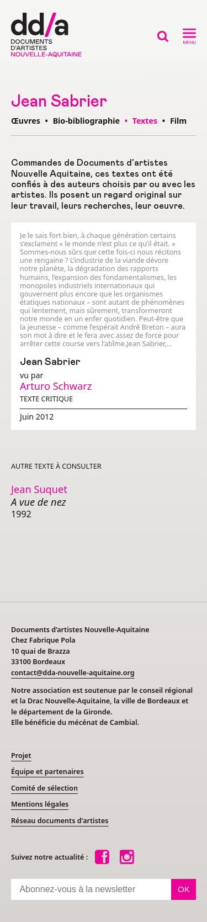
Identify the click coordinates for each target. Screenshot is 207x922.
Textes (146, 120)
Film (178, 120)
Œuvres (25, 120)
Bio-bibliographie (86, 120)
